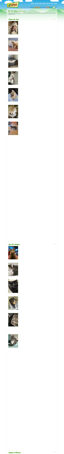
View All (55, 19)
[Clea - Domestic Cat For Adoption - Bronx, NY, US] (15, 431)
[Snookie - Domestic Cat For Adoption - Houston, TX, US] (16, 395)
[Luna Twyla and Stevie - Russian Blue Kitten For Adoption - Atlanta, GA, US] (13, 275)
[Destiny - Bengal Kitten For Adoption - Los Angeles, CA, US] (16, 426)
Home (52, 3)
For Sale (36, 3)
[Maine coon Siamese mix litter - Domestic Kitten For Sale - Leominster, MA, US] (19, 152)
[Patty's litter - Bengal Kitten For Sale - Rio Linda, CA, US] (16, 192)
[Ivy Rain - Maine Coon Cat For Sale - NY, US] (15, 165)
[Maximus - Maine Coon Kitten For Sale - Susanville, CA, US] (17, 205)
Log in (55, 3)
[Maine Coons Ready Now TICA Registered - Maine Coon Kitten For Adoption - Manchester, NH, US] (22, 413)
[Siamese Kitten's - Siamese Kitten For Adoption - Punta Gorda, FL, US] (18, 439)
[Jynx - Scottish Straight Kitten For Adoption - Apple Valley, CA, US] (17, 435)
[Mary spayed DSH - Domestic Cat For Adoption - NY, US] (13, 292)
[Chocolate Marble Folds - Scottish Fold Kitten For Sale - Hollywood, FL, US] (19, 178)
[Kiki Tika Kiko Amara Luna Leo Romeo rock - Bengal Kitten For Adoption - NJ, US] (20, 444)
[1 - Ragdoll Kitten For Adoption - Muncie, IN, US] (13, 326)
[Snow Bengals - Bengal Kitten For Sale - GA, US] (15, 231)
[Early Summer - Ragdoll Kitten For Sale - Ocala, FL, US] (16, 214)
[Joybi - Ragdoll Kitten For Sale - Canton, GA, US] (13, 118)
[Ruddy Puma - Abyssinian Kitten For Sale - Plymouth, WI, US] (17, 200)
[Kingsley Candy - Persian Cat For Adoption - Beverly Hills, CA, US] (17, 369)
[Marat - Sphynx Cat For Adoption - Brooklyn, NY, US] (16, 400)
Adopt (40, 3)
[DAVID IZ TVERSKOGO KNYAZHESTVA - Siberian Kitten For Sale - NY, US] (18, 218)
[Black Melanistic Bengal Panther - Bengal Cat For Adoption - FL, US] (18, 391)
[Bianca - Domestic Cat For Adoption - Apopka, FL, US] (13, 259)
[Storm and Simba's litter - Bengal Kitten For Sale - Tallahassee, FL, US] (13, 101)
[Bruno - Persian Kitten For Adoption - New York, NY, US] (16, 409)
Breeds (32, 3)
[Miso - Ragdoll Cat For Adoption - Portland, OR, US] (16, 330)
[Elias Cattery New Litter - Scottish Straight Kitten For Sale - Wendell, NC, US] (19, 187)
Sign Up (48, 3)
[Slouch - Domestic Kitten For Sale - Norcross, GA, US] (16, 174)
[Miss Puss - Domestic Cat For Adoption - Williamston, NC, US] (17, 365)
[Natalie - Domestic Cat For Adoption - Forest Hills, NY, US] (16, 417)
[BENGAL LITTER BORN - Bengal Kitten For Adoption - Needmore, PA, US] (19, 373)
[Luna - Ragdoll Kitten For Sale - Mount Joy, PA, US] (15, 196)
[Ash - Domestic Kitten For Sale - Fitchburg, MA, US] (15, 183)
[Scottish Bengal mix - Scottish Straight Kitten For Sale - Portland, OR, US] (18, 161)
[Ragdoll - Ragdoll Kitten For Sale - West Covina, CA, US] (16, 170)
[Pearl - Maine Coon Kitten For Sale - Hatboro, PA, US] (16, 139)
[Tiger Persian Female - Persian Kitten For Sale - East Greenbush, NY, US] (18, 222)
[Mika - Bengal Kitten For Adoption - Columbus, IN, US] (16, 386)
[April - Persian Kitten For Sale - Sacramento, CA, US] (15, 156)
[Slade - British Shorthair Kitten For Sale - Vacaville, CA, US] (16, 227)
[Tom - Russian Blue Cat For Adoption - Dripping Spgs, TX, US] (17, 404)
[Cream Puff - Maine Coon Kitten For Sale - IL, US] (15, 236)
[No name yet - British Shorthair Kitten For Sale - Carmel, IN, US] (13, 84)
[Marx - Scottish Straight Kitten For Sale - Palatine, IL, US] (16, 147)
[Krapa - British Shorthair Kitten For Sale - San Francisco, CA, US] (13, 50)
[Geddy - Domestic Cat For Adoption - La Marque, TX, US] (16, 360)
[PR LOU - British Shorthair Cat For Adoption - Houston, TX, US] (17, 422)
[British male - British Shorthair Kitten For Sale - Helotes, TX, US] (17, 209)
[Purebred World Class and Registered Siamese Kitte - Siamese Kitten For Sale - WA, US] (13, 67)
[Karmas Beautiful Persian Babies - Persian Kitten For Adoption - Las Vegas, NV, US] (20, 382)
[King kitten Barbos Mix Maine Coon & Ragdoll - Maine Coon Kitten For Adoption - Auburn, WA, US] (22, 378)
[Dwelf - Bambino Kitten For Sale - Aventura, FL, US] (13, 34)
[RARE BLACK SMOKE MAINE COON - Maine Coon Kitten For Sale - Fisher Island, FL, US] (21, 143)
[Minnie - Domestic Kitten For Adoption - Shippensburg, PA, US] (17, 356)
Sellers (44, 3)
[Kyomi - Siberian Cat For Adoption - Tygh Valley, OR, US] (13, 347)
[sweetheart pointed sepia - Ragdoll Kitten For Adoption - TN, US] (17, 351)
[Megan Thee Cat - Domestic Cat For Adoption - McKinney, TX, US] (13, 309)
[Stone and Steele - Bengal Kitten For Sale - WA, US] (13, 134)
